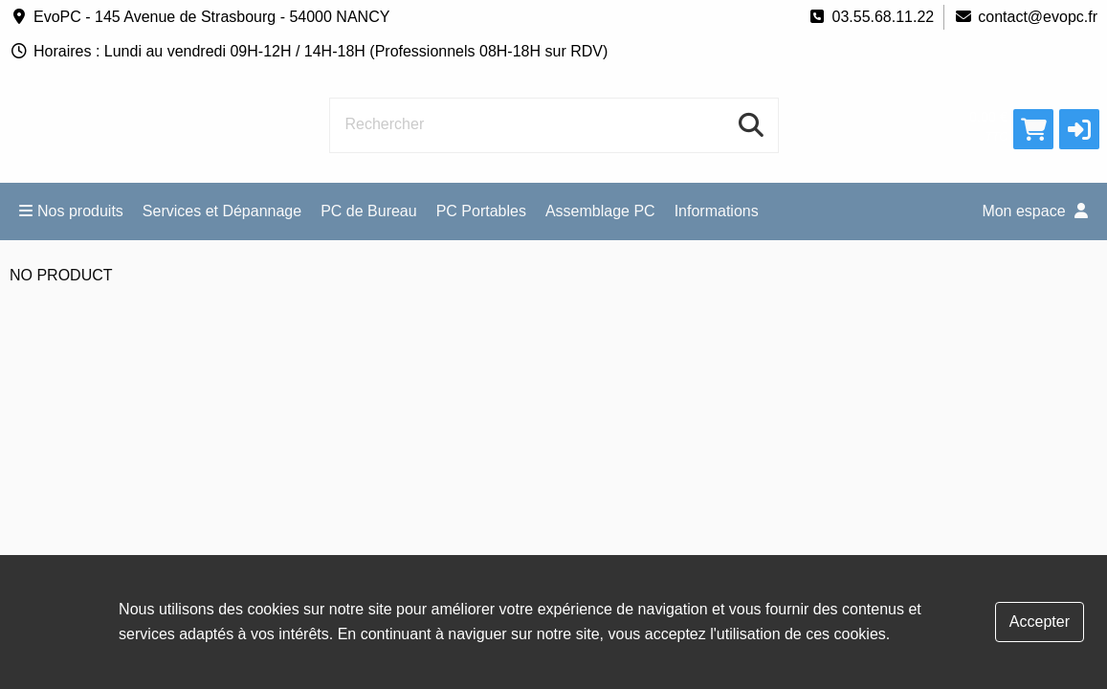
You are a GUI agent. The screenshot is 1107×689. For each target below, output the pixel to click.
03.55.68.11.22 (871, 17)
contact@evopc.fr (1025, 17)
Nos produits (71, 211)
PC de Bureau (369, 211)
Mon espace (1035, 211)
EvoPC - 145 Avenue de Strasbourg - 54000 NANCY (199, 17)
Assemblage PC (600, 211)
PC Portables (481, 211)
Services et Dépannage (222, 211)
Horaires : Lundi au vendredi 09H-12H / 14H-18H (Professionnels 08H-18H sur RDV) (309, 51)
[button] (1079, 129)
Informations (717, 211)
